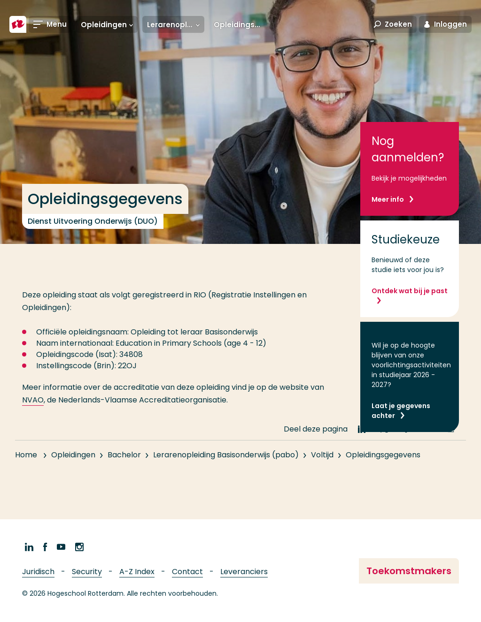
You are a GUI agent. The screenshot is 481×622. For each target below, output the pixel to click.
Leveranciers (244, 571)
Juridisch (38, 571)
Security (87, 571)
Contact (187, 571)
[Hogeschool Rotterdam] (17, 24)
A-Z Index (137, 571)
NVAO (33, 399)
